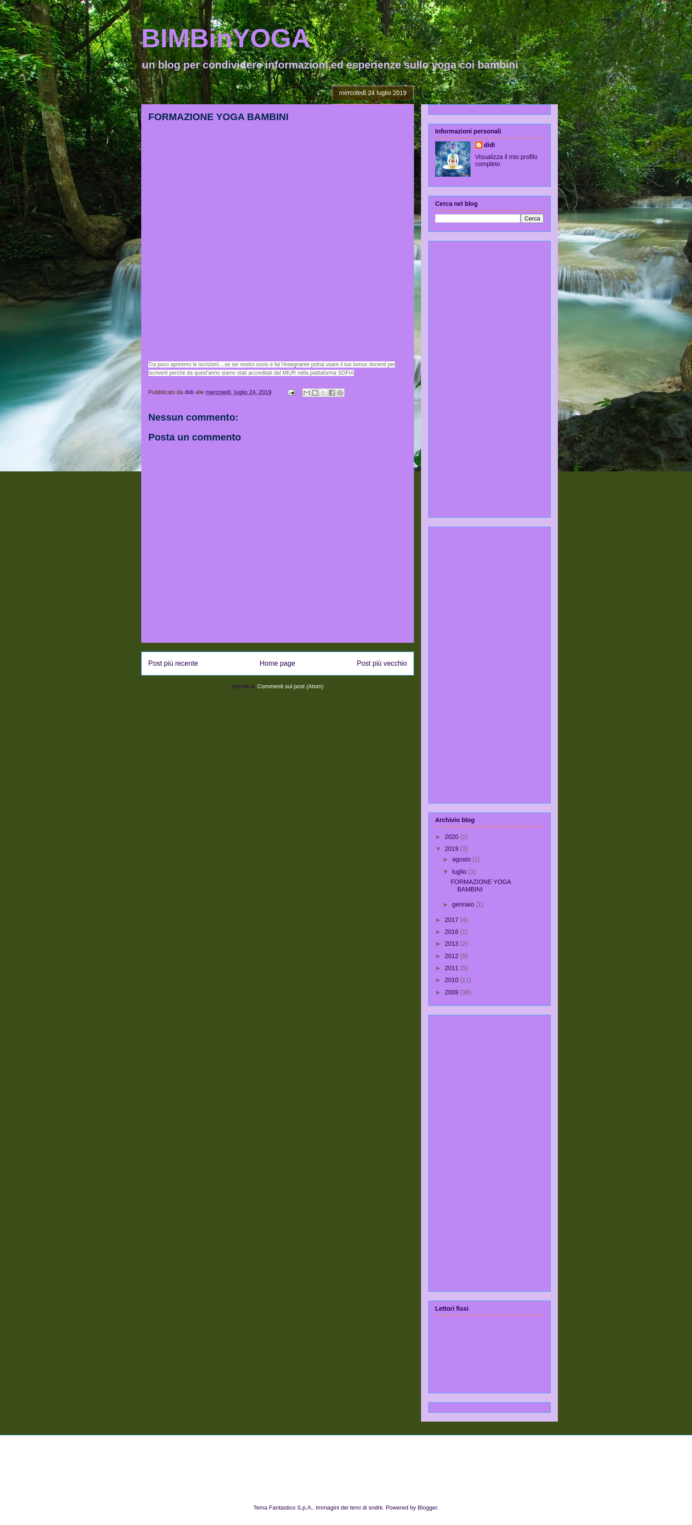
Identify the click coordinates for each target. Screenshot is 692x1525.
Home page (277, 663)
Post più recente (173, 663)
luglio (460, 871)
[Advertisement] (470, 376)
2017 (452, 919)
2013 (452, 943)
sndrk (376, 1507)
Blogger (427, 1507)
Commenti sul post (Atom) (290, 686)
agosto (462, 859)
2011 (452, 967)
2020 (452, 836)
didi (489, 144)
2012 (452, 956)
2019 (452, 848)
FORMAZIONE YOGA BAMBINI (481, 885)
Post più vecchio (382, 663)
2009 (452, 992)
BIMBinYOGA (225, 38)
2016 (452, 931)
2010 (452, 979)
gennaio (464, 904)
